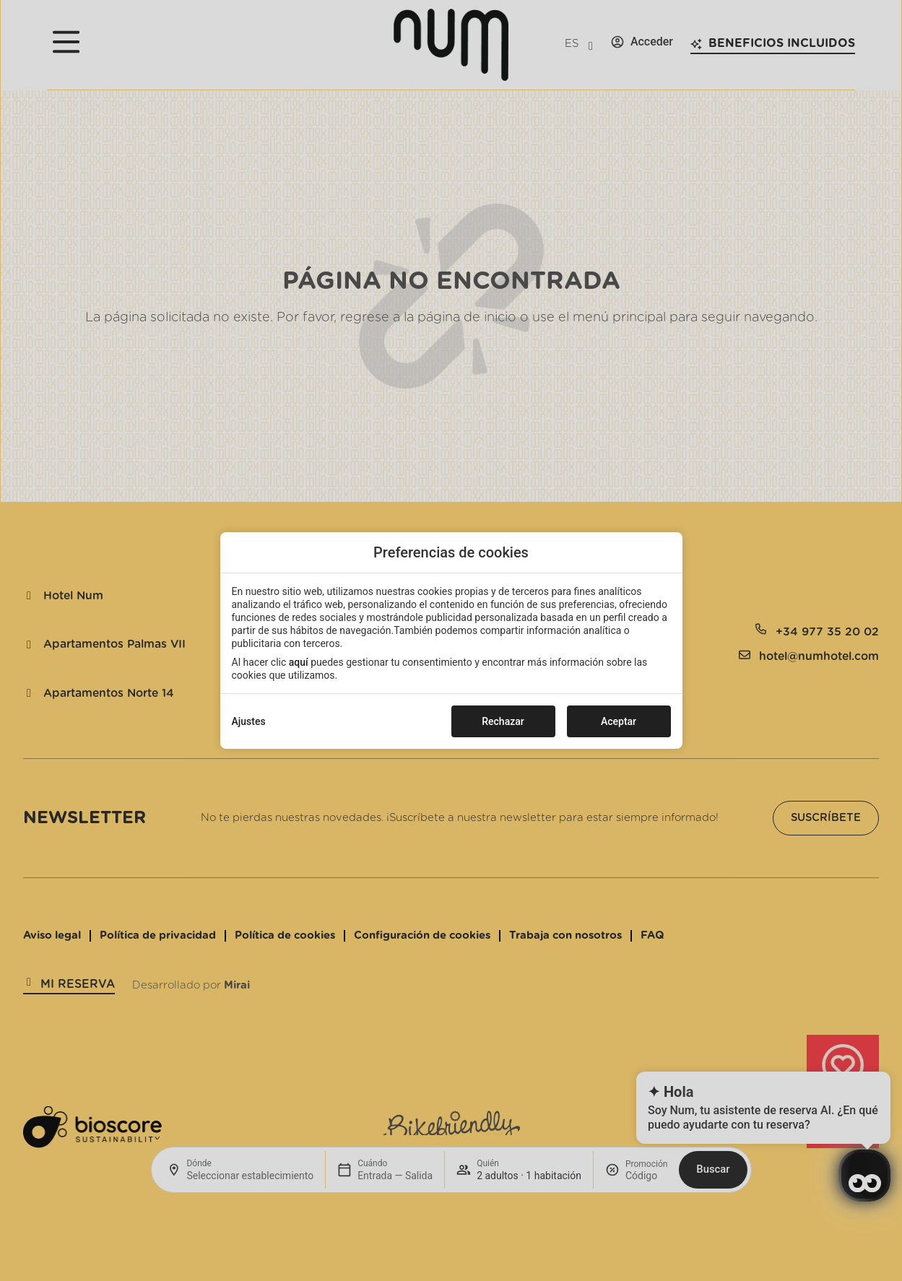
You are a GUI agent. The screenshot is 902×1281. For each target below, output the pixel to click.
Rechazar (503, 721)
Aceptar (618, 721)
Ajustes (249, 721)
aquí (298, 662)
